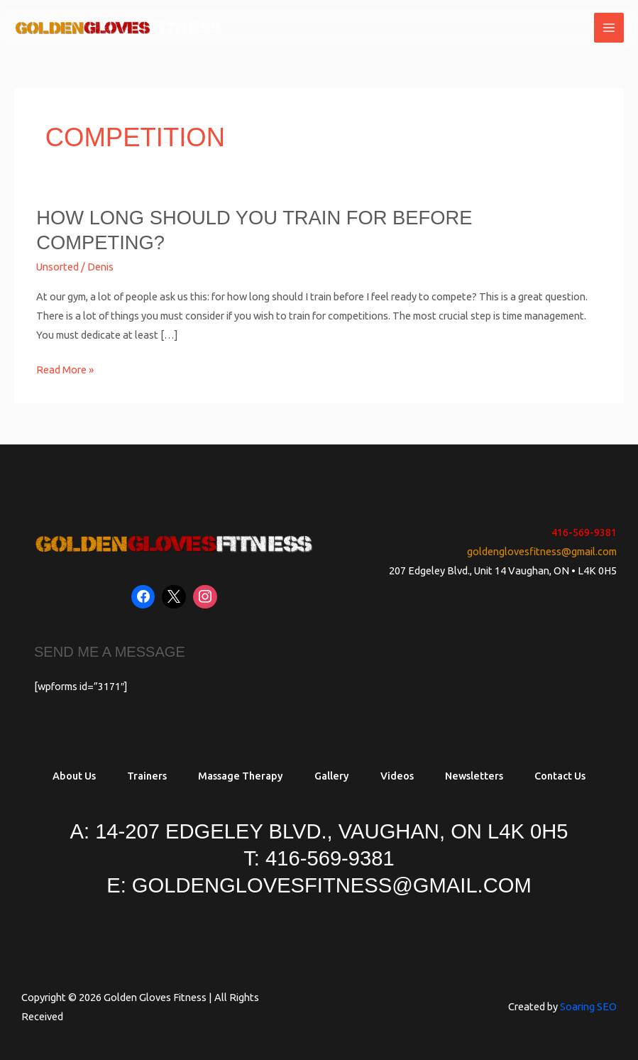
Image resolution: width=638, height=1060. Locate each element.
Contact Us (559, 776)
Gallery (331, 776)
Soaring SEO (588, 1006)
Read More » (65, 368)
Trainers (147, 776)
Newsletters (474, 776)
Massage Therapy (240, 776)
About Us (74, 776)
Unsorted (57, 267)
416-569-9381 (584, 532)
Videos (397, 776)
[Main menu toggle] (609, 28)
